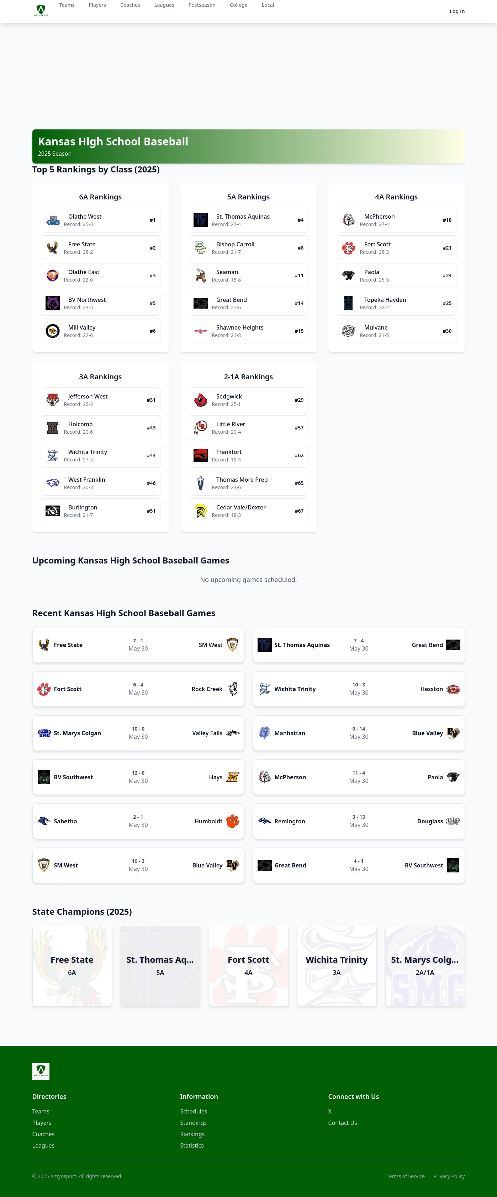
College (239, 4)
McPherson (290, 777)
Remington (290, 821)
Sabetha (65, 821)
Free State (68, 645)
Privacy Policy (449, 1176)
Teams (67, 4)
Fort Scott (68, 689)
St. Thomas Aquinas (302, 645)
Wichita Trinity (295, 689)
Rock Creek (207, 689)
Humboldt (209, 821)
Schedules (193, 1111)
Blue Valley (427, 733)
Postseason (202, 4)
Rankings (192, 1134)
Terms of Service (406, 1176)
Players (97, 4)
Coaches (130, 4)
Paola (435, 777)
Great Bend (427, 645)
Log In (457, 11)
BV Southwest (73, 777)
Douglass (430, 821)
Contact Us (342, 1123)
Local (268, 4)
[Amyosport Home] (40, 1071)
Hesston (432, 689)
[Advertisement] (248, 76)
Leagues (164, 4)
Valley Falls (207, 733)
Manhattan (290, 733)
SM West (211, 645)
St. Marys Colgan (77, 733)
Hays (215, 777)
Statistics (192, 1145)
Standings (193, 1123)
